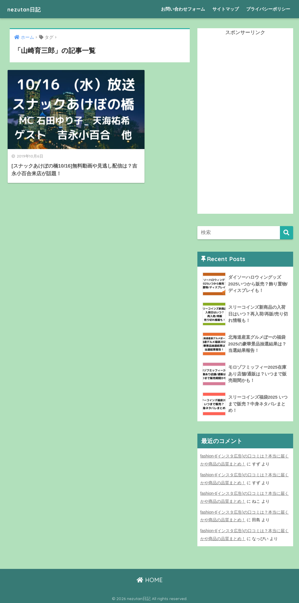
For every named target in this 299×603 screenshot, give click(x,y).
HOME (150, 578)
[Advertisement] (241, 125)
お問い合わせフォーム (183, 8)
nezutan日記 (28, 9)
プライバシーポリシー (268, 8)
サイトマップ (225, 8)
